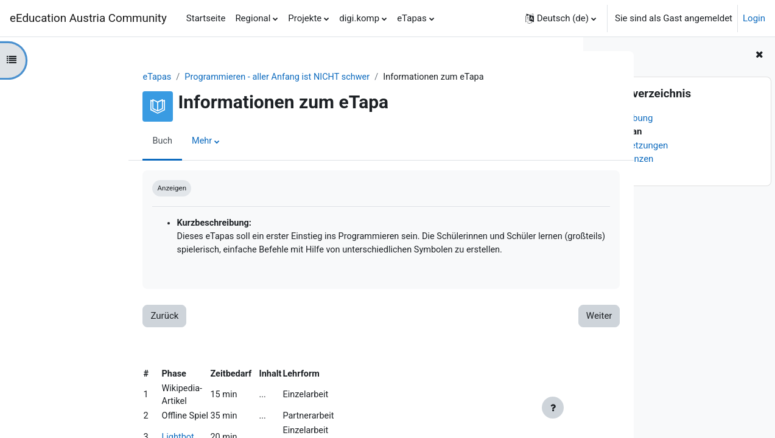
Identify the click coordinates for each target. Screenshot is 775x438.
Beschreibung (625, 118)
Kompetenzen (625, 158)
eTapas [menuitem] (412, 18)
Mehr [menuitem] (123, 141)
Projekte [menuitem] (304, 18)
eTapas (78, 77)
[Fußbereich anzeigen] (553, 408)
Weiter (519, 318)
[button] (561, 18)
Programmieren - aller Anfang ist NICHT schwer (202, 77)
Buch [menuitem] (82, 141)
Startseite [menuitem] (206, 18)
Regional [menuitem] (252, 18)
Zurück (85, 318)
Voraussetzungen (632, 145)
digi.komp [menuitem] (359, 18)
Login (754, 18)
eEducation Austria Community (88, 18)
